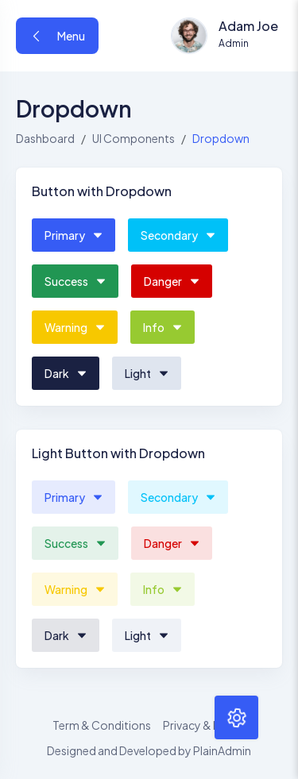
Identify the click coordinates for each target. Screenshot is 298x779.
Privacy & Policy (204, 725)
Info (162, 327)
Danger (171, 281)
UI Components (133, 138)
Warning (75, 327)
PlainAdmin (222, 750)
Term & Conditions (101, 725)
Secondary (178, 235)
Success (75, 281)
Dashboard (45, 138)
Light (146, 373)
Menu (57, 36)
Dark (66, 373)
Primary (74, 235)
